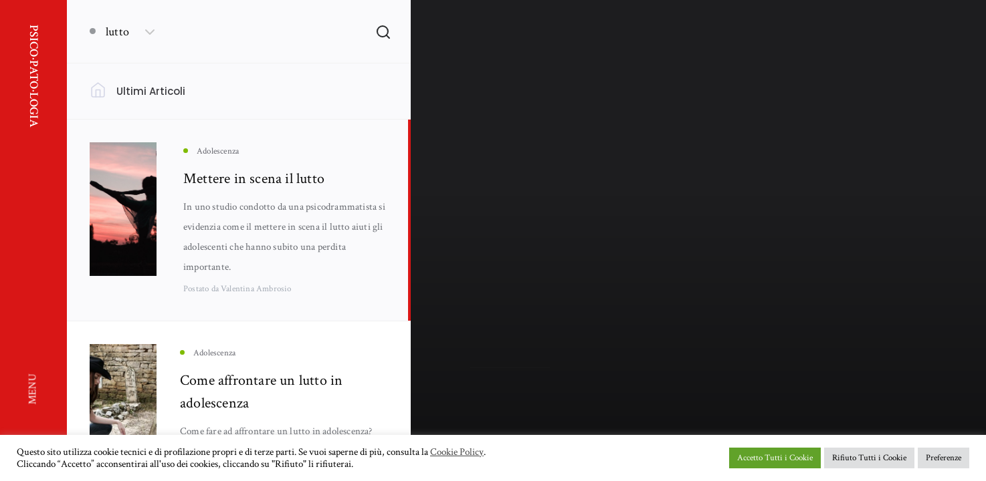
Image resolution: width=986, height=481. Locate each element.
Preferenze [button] (943, 458)
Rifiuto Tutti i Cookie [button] (869, 458)
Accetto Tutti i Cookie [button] (775, 458)
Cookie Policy (457, 452)
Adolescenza (492, 281)
